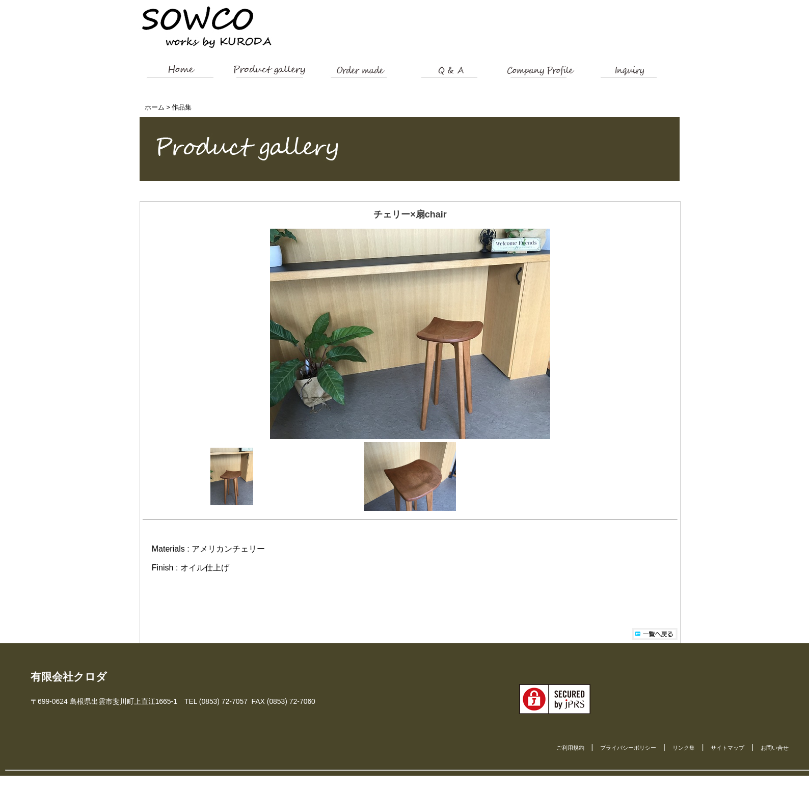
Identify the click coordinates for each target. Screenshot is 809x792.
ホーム (155, 107)
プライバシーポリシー (628, 748)
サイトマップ (727, 748)
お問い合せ (775, 748)
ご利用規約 (570, 748)
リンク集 (683, 748)
